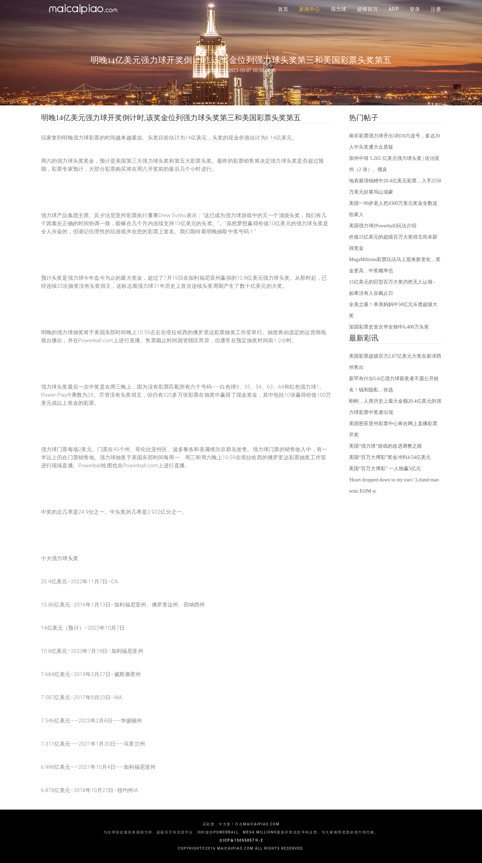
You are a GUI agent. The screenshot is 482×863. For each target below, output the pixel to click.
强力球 (338, 17)
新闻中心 (309, 17)
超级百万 (367, 17)
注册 (436, 17)
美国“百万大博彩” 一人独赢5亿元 (385, 468)
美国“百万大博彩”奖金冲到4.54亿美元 (390, 457)
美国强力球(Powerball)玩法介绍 (382, 225)
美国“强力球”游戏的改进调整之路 (385, 446)
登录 (415, 17)
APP (394, 17)
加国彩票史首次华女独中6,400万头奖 (389, 327)
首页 (283, 17)
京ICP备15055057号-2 (241, 840)
